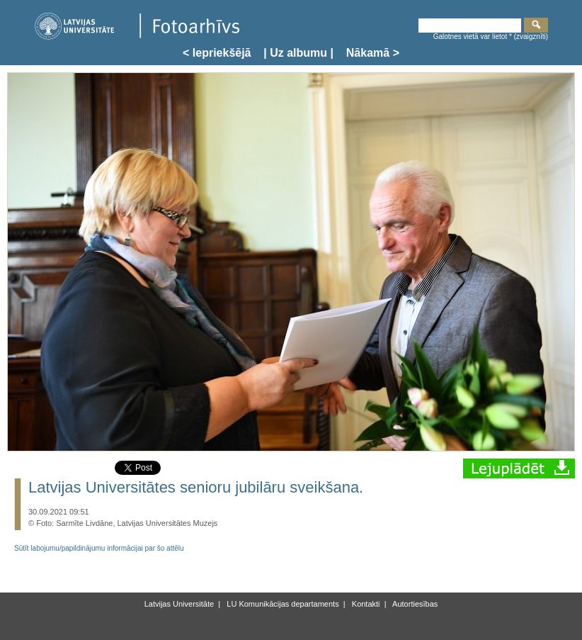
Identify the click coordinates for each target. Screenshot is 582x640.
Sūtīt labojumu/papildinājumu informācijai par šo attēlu (99, 548)
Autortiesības (414, 604)
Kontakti (365, 604)
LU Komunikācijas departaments (281, 604)
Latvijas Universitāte (179, 604)
